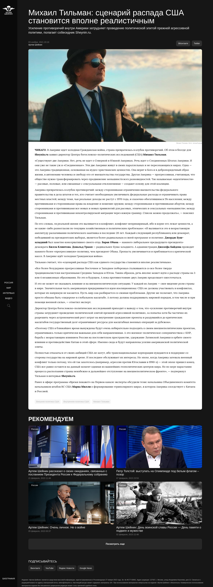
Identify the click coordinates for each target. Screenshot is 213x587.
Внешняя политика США (47, 401)
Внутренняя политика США (76, 401)
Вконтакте (35, 568)
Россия (8, 282)
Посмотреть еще (115, 544)
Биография (8, 578)
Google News (86, 568)
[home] (9, 10)
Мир (8, 288)
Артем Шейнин (35, 45)
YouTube (50, 568)
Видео (8, 298)
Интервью (8, 293)
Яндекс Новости (66, 568)
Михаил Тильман (101, 401)
